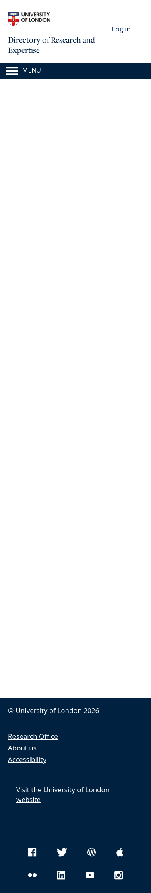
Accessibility (27, 759)
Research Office (33, 736)
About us (22, 747)
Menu (31, 70)
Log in (121, 28)
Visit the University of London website (63, 794)
